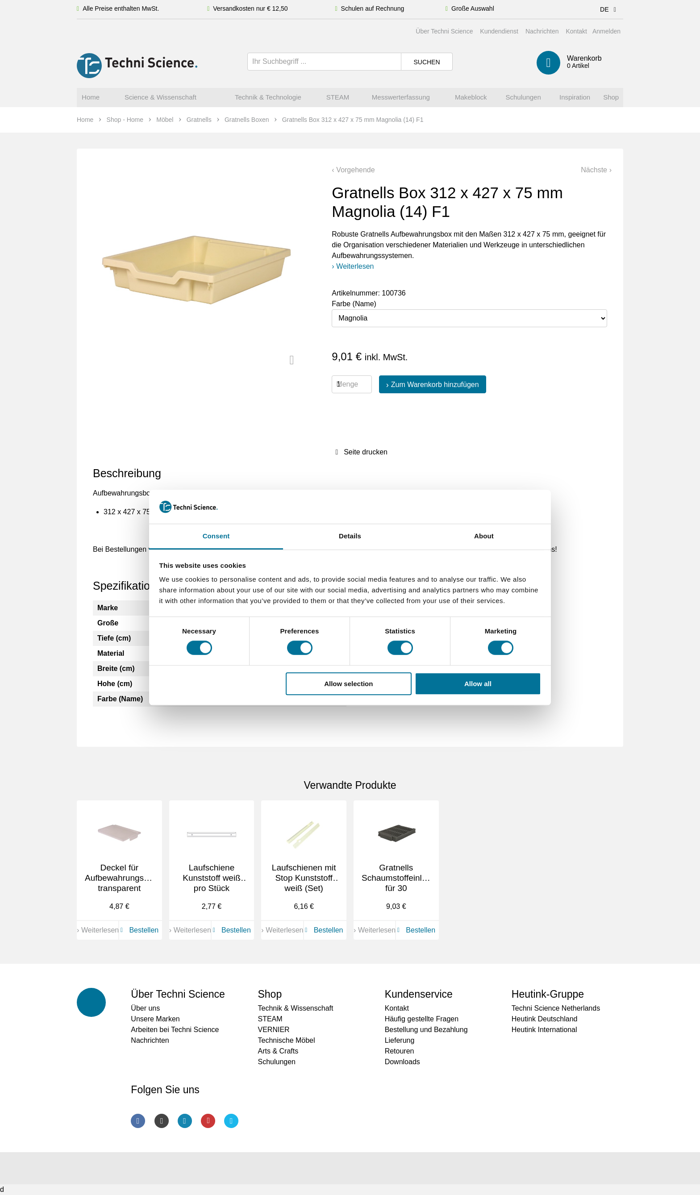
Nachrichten (542, 31)
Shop (270, 994)
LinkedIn (185, 1121)
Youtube (208, 1121)
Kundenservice (419, 994)
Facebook (138, 1121)
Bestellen (137, 930)
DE (609, 9)
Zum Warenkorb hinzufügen (435, 384)
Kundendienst (499, 31)
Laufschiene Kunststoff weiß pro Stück (212, 878)
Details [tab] (350, 536)
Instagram (161, 1121)
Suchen (426, 62)
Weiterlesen (355, 266)
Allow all (478, 683)
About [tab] (484, 536)
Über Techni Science (444, 31)
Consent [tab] (216, 536)
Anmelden (606, 31)
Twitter (231, 1121)
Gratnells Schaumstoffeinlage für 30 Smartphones (399, 883)
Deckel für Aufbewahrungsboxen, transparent (127, 878)
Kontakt (576, 31)
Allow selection (348, 683)
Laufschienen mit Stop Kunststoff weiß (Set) (304, 878)
